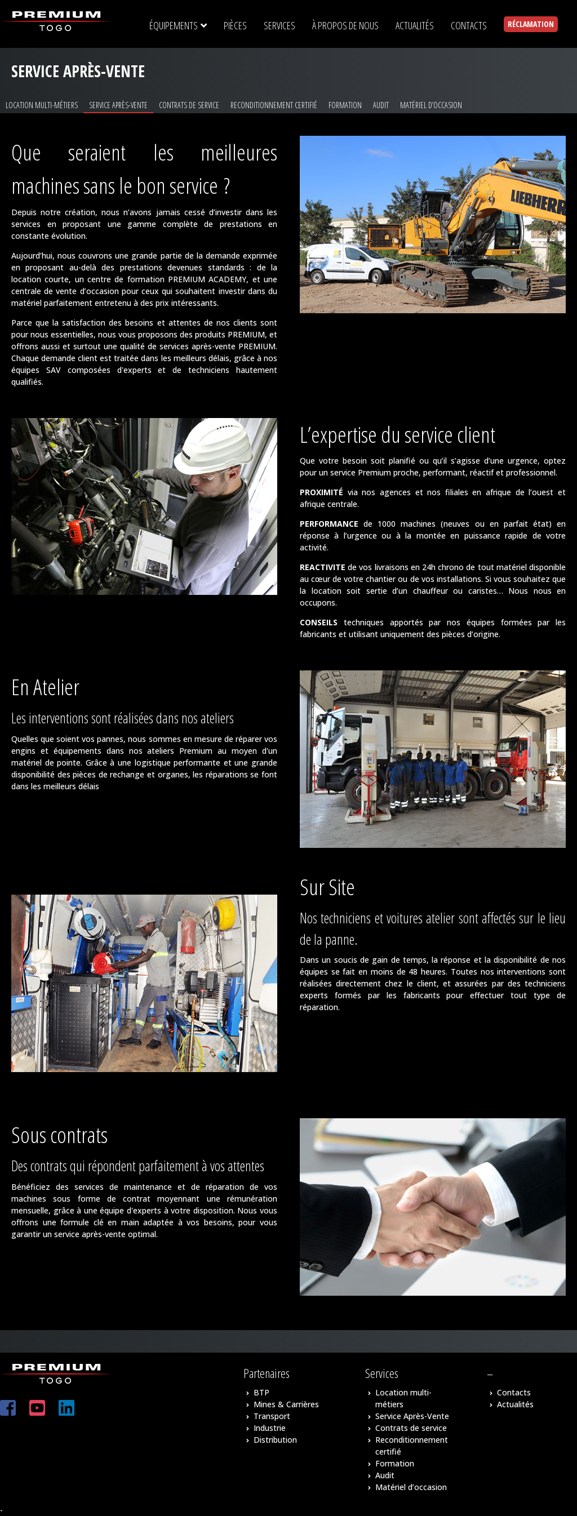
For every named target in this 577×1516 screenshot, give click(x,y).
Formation (345, 105)
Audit (381, 105)
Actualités (515, 1404)
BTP (261, 1392)
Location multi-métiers (42, 105)
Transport (272, 1416)
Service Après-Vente (118, 105)
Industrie (270, 1427)
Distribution (275, 1439)
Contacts (514, 1392)
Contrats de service (189, 105)
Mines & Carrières (286, 1404)
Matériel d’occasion (431, 105)
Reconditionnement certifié (273, 105)
